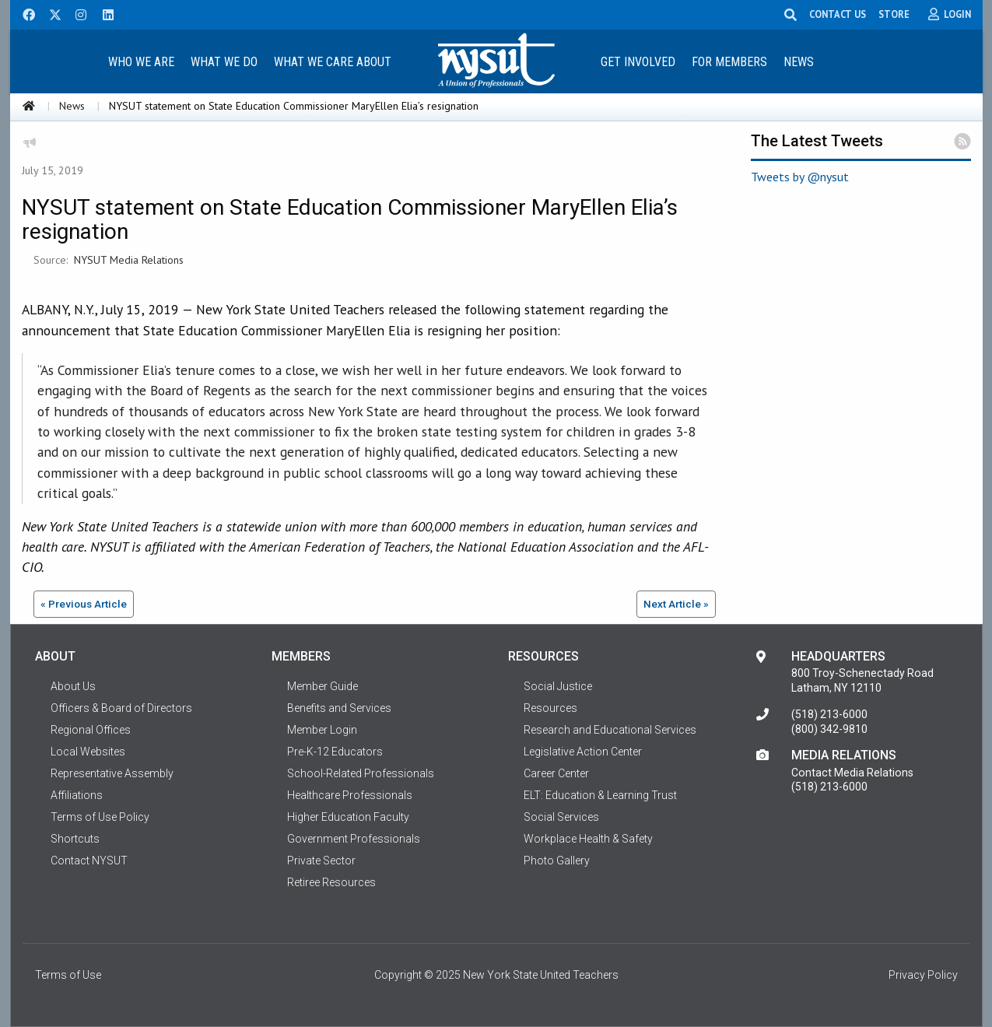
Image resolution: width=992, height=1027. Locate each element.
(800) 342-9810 (829, 729)
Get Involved (638, 61)
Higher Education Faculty (348, 817)
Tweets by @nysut (800, 176)
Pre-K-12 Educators (335, 751)
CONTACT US (838, 14)
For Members (729, 61)
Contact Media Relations (852, 772)
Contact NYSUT (89, 860)
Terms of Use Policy (100, 817)
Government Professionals (353, 838)
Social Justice (558, 686)
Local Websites (88, 751)
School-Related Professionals (360, 773)
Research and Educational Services (610, 730)
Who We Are (141, 61)
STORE (894, 14)
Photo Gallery (557, 860)
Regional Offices (91, 730)
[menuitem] (141, 61)
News (798, 61)
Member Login (322, 730)
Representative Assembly (112, 773)
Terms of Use (68, 975)
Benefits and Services (339, 708)
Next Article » (676, 604)
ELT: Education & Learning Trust (600, 795)
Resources (550, 708)
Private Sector (321, 860)
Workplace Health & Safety (588, 838)
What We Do (224, 61)
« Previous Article (83, 604)
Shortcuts (75, 838)
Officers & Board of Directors (121, 708)
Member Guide (322, 686)
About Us (73, 686)
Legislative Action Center (583, 751)
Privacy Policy (923, 975)
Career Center (556, 773)
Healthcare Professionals (349, 795)
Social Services (561, 817)
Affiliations (77, 795)
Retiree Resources (331, 882)
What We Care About (332, 61)
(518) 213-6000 (829, 714)
